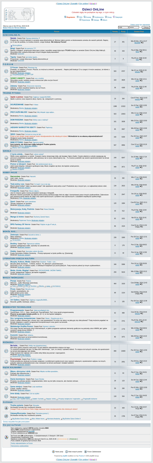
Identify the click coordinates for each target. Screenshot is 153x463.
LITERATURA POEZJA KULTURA (19, 259)
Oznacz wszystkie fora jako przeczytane (16, 422)
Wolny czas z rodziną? (40, 120)
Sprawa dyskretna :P (33, 38)
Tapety (13, 57)
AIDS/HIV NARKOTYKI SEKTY (23, 127)
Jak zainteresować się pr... (44, 164)
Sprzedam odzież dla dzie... (35, 251)
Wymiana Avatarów (53, 419)
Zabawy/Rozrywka (18, 413)
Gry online (83, 3)
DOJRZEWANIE (17, 105)
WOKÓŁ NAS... (10, 232)
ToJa (14, 286)
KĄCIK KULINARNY (12, 367)
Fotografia (14, 191)
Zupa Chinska (39, 379)
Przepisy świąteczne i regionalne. (69, 399)
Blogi (12, 48)
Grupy (108, 17)
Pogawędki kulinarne (90, 399)
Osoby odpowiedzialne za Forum (22, 443)
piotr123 (137, 322)
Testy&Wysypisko (18, 74)
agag (48, 286)
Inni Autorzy (57, 286)
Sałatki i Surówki (38, 399)
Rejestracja (84, 20)
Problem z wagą (36, 359)
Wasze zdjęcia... (34, 191)
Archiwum (8, 402)
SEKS (12, 134)
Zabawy (13, 86)
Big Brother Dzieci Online (20, 419)
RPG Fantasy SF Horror (20, 224)
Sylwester (21, 54)
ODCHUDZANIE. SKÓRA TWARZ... (50, 270)
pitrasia (137, 72)
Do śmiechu (27, 356)
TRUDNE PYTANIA (12, 93)
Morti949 (137, 43)
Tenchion (33, 286)
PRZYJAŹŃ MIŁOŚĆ (18, 112)
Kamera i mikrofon (49, 326)
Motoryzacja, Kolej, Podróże (22, 209)
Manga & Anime (17, 217)
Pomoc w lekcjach (18, 164)
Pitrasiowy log (32, 67)
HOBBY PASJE (10, 173)
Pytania (28, 281)
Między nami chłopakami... (21, 148)
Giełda (13, 251)
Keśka (20, 286)
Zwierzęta (14, 235)
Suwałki (74, 3)
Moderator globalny (24, 73)
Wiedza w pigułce (18, 169)
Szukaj (87, 17)
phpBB (65, 456)
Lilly (26, 286)
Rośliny (13, 244)
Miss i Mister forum (38, 419)
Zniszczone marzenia (34, 86)
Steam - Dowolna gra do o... (54, 318)
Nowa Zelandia (49, 209)
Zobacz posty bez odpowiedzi (140, 25)
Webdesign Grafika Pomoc (21, 326)
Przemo (81, 456)
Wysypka (36, 405)
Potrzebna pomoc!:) (42, 413)
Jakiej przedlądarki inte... (42, 310)
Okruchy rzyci (29, 289)
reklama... (30, 335)
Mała (20, 198)
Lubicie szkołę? (39, 154)
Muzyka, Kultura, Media (20, 262)
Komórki (14, 335)
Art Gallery (15, 300)
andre (137, 81)
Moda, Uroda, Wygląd (19, 270)
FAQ (79, 17)
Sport (12, 201)
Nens (137, 52)
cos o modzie (39, 78)
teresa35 (31, 431)
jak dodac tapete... (32, 57)
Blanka (21, 108)
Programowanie (17, 310)
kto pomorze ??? (30, 48)
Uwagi (22, 296)
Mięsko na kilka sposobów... (49, 371)
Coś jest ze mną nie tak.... (33, 134)
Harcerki (33, 176)
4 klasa (35, 104)
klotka (137, 374)
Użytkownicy (98, 17)
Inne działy (15, 393)
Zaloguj (95, 20)
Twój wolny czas (17, 184)
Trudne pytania (16, 405)
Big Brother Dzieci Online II (72, 419)
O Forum (14, 67)
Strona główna (17, 45)
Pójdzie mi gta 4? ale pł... (48, 224)
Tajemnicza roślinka (33, 244)
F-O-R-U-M (8, 64)
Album (103, 20)
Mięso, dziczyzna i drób (20, 371)
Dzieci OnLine (63, 3)
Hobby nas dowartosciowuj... (38, 345)
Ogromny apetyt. (38, 142)
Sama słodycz (16, 387)
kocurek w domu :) (34, 235)
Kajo (137, 60)
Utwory (14, 296)
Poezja (13, 281)
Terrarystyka (16, 240)
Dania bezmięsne (17, 379)
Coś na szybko (34, 393)
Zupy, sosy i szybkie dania (21, 399)
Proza (12, 289)
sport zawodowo (30, 201)
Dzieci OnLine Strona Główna (14, 28)
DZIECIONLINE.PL (11, 35)
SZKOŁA (7, 151)
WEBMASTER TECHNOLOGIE (17, 307)
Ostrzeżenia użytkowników (20, 446)
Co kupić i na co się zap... (42, 184)
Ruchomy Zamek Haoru (41, 217)
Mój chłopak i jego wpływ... (46, 112)
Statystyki (117, 17)
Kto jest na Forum (12, 425)
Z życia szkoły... (17, 154)
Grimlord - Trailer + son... (48, 262)
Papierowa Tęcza (25, 220)
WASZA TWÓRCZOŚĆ (13, 278)
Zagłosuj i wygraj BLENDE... (42, 97)
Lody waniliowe (37, 387)
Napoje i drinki (51, 399)
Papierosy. (49, 127)
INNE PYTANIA (16, 142)
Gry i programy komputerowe (22, 318)
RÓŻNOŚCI (8, 342)
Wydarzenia (16, 356)
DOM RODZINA (16, 120)
